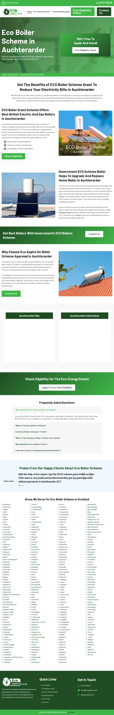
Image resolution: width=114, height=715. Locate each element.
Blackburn (6, 582)
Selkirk (90, 592)
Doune (33, 545)
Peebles (90, 542)
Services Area (45, 699)
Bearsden (6, 570)
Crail (33, 512)
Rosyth (90, 577)
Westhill (90, 642)
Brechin (6, 607)
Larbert (62, 587)
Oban (89, 535)
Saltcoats (91, 585)
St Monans (92, 597)
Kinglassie (63, 557)
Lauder (62, 592)
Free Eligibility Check (82, 11)
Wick (89, 647)
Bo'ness (6, 597)
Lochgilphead (64, 622)
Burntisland (7, 630)
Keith (61, 532)
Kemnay (62, 542)
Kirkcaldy (63, 567)
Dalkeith (34, 532)
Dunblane (34, 560)
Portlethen (91, 560)
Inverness (63, 520)
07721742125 (104, 2)
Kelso (62, 537)
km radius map (29, 338)
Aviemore (6, 540)
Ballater (6, 547)
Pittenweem (92, 557)
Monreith (63, 660)
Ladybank (63, 580)
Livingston (63, 615)
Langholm (63, 585)
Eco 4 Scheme (45, 685)
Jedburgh (63, 527)
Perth (90, 547)
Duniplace (34, 567)
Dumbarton (35, 550)
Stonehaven (92, 605)
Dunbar (34, 555)
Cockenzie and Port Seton (12, 657)
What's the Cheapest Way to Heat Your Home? (37, 438)
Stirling (90, 602)
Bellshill (6, 572)
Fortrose (34, 615)
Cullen (33, 520)
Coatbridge (7, 655)
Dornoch (34, 542)
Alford (5, 514)
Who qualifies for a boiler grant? (31, 444)
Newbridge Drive (93, 514)
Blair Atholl (7, 592)
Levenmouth (64, 607)
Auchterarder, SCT (87, 695)
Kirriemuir (63, 577)
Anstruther (7, 527)
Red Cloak (91, 572)
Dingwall (34, 537)
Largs (62, 590)
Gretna (33, 645)
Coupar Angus (36, 507)
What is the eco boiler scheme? (30, 425)
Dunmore (34, 570)
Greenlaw (34, 640)
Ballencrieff (7, 550)
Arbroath (6, 530)
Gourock (34, 630)
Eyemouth (35, 600)
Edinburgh (35, 590)
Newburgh (91, 517)
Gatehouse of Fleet (38, 622)
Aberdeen (6, 504)
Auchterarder (13, 75)
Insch (62, 504)
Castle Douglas (8, 645)
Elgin (33, 595)
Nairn (89, 512)
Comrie (34, 504)
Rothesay (91, 580)
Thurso (90, 622)
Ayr (4, 542)
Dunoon (34, 572)
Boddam (6, 600)
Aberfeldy (6, 507)
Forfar (33, 607)
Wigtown (91, 650)
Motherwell (92, 504)
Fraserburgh (35, 617)
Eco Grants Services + (42, 12)
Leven (62, 605)
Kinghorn (63, 555)
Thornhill (91, 620)
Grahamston (36, 632)
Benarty (6, 575)
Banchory (6, 555)
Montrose (63, 662)
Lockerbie (63, 627)
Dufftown (34, 547)
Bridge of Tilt (8, 615)
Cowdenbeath (36, 509)
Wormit (90, 655)
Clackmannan (8, 647)
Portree (90, 562)
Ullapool (90, 640)
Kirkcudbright (64, 572)
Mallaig (62, 635)
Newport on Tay (93, 520)
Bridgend (6, 617)
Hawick (34, 655)
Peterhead (91, 550)
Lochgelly (63, 620)
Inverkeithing (64, 514)
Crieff (33, 514)
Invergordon (64, 512)
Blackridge (7, 590)
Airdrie (5, 509)
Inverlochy (63, 517)
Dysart (33, 577)
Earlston (34, 580)
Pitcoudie (91, 552)
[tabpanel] (59, 477)
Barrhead (6, 562)
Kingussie (63, 560)
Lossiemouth (64, 630)
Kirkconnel (63, 570)
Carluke (6, 637)
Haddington (35, 647)
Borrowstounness (9, 605)
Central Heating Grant (61, 12)
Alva (4, 522)
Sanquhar (91, 587)
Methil (62, 650)
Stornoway (92, 610)
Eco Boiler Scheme (47, 695)
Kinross (62, 562)
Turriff (90, 637)
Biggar (5, 577)
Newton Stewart (93, 522)
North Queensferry (94, 532)
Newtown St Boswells (96, 525)
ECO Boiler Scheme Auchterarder (32, 75)
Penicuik (91, 545)
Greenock (34, 642)
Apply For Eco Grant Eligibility (57, 387)
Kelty (61, 540)
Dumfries (34, 552)
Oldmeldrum (92, 537)
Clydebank (7, 652)
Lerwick (62, 597)
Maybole (63, 642)
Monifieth (63, 657)
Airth (5, 512)
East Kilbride (35, 585)
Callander (6, 632)
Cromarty (34, 517)
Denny (33, 535)
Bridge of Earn (8, 612)
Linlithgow (63, 610)
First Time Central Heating (49, 692)
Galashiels (35, 620)
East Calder (35, 582)
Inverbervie (63, 509)
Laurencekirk (64, 595)
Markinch (63, 637)
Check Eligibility (13, 156)
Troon (90, 632)
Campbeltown (8, 635)
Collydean (6, 662)
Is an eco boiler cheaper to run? (31, 432)
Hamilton (34, 652)
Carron (5, 642)
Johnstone (63, 530)
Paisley (90, 540)
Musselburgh (92, 507)
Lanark (62, 582)
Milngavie (63, 652)
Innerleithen (35, 662)
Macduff (63, 632)
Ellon (33, 597)
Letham (62, 600)
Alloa (5, 517)
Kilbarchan (63, 545)
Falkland (34, 605)
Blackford (6, 587)
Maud (62, 640)
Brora (5, 620)
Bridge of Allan (8, 610)
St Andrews (92, 595)
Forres (33, 610)
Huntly (33, 660)
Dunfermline (35, 565)
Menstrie (63, 647)
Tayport (90, 617)
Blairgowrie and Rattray (11, 595)
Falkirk (33, 602)
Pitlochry (91, 555)
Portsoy (90, 565)
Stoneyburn (92, 607)
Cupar (33, 525)
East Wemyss (36, 587)
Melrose (62, 645)
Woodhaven (92, 652)
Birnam (5, 580)
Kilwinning (63, 550)
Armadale (6, 532)
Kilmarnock (64, 547)
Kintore (62, 565)
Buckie (5, 627)
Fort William (35, 612)
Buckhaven (7, 625)
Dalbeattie (35, 527)
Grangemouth (36, 635)
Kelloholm (63, 535)
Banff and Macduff (10, 560)
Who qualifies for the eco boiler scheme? (35, 410)
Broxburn (6, 622)
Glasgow (34, 625)
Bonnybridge (7, 602)
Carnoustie (7, 640)
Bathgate (6, 565)
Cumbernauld (36, 522)
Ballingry (6, 552)
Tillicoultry (91, 625)
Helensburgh (36, 657)
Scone (90, 590)
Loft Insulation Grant (47, 689)
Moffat (62, 655)
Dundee (34, 562)
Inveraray (63, 507)
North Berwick (93, 527)
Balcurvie (6, 545)
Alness (5, 520)
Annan (5, 525)
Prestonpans (92, 567)
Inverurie (63, 522)
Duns (33, 575)
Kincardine (63, 552)
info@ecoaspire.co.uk (89, 690)
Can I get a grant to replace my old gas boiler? (38, 450)
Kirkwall (62, 575)
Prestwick (91, 570)
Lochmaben (64, 625)
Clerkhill (6, 650)
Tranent (90, 630)
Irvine (61, 525)
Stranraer (91, 612)
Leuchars (63, 602)
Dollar (33, 540)
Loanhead (63, 617)
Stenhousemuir (93, 600)
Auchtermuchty (9, 537)
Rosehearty (92, 575)
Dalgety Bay (35, 530)
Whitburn (91, 645)
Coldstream (7, 660)
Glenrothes (35, 627)
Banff (5, 557)
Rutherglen (91, 582)
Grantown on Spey (38, 637)
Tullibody (91, 635)
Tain (89, 615)
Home (29, 12)
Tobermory (92, 627)
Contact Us (104, 11)
